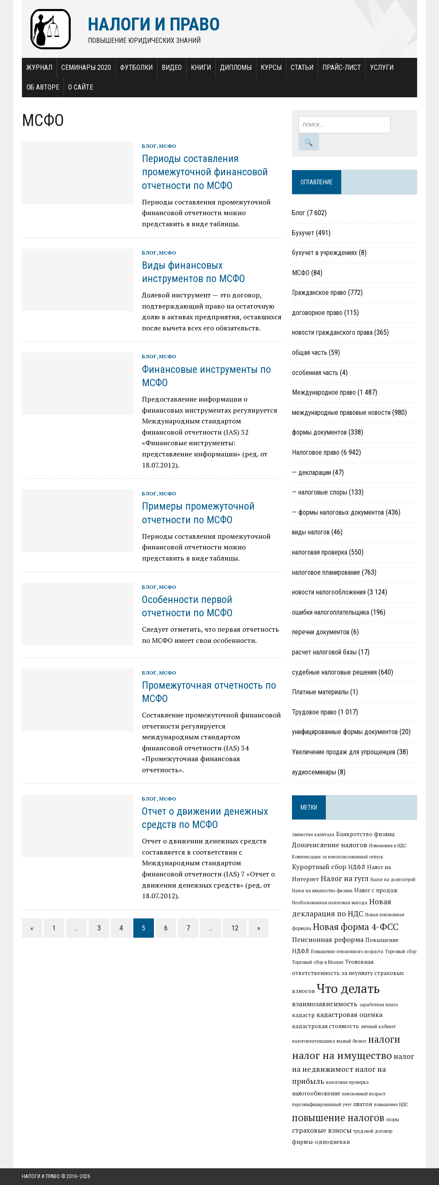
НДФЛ (356, 867)
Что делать (348, 988)
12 (235, 928)
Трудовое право (314, 712)
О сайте (80, 87)
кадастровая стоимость (325, 1026)
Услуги (382, 67)
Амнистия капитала (313, 834)
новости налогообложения (329, 592)
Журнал (39, 67)
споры (392, 1119)
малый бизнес (352, 1041)
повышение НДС (391, 1104)
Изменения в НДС (387, 846)
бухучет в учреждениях (324, 253)
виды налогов (311, 532)
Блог (149, 146)
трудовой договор (372, 1131)
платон (362, 1104)
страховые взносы (322, 1130)
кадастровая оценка (349, 1014)
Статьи (302, 67)
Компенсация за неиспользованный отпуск (337, 857)
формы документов (319, 432)
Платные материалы (320, 692)
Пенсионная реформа (328, 939)
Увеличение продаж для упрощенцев (343, 752)
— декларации (311, 472)
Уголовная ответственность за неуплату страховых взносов (348, 976)
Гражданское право (319, 292)
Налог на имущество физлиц (322, 891)
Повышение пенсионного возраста (347, 951)
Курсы (271, 67)
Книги (201, 67)
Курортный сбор (319, 866)
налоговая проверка (319, 552)
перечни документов (320, 632)
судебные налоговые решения (334, 672)
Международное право (324, 392)
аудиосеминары (314, 772)
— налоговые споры (319, 492)
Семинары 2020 (86, 67)
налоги (384, 1038)
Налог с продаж (375, 890)
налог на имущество (342, 1055)
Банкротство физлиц (365, 834)
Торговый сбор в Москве (317, 962)
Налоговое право (316, 452)
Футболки (136, 67)
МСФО (167, 146)
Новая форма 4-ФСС (356, 927)
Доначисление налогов (329, 844)
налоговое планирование (326, 572)
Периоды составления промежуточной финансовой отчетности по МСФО (205, 172)
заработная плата (378, 1005)
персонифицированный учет (322, 1104)
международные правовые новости (341, 412)
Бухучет (303, 233)
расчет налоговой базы (324, 652)
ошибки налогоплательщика (330, 612)
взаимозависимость (325, 1003)
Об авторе (43, 87)
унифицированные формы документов (345, 732)
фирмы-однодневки (321, 1142)
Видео (172, 67)
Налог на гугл (345, 878)
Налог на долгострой (392, 879)
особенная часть (315, 373)
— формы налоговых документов (338, 512)
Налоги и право (41, 1176)
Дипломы (236, 67)
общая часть (309, 352)
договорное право (317, 313)
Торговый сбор (400, 951)
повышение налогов (338, 1117)
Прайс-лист (341, 67)
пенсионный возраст (363, 1094)
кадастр (303, 1015)
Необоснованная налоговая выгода (329, 903)
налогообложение (316, 1093)
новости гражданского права (332, 332)
